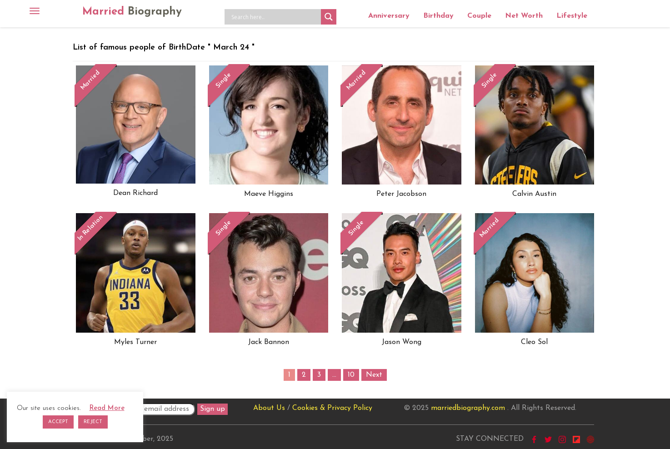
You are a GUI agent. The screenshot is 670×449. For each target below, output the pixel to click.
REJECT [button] (93, 421)
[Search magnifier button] (328, 17)
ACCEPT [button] (58, 421)
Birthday (438, 16)
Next (374, 375)
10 (351, 375)
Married (132, 11)
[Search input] (275, 17)
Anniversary (389, 16)
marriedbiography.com (468, 408)
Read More (107, 408)
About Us (269, 408)
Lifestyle (571, 16)
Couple (479, 16)
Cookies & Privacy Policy (332, 408)
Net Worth (524, 16)
